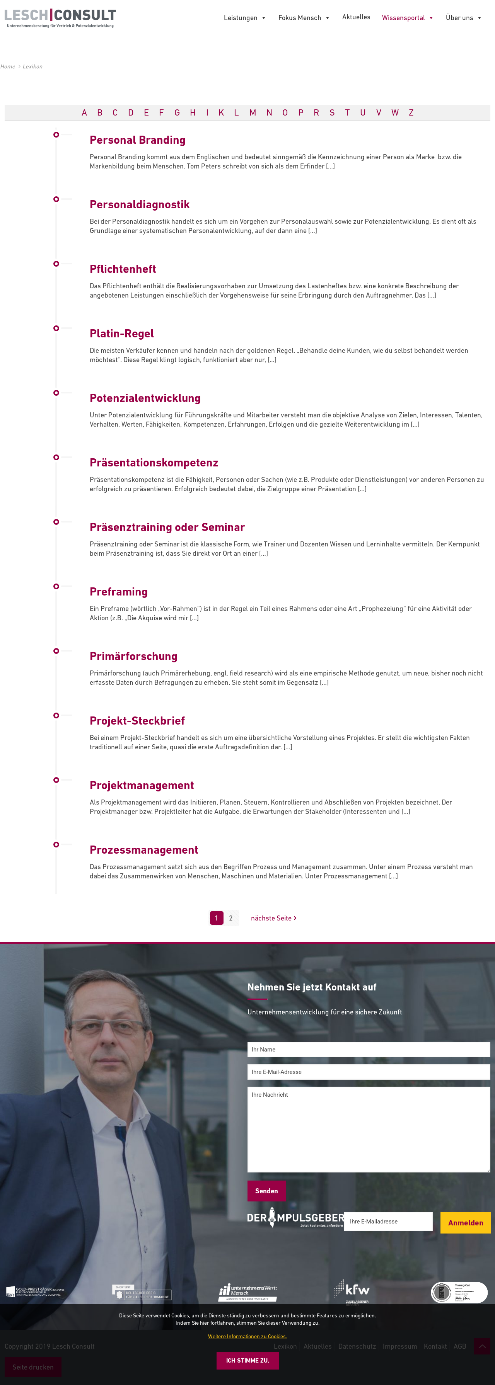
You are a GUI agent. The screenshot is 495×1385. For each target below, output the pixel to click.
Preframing (119, 591)
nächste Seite (275, 918)
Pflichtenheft (123, 269)
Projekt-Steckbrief (137, 720)
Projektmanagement (142, 785)
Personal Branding (138, 139)
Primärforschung (134, 656)
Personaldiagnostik (140, 204)
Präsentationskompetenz (154, 462)
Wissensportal (408, 18)
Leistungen (245, 18)
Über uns (464, 18)
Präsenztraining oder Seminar (167, 527)
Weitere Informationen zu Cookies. (247, 1336)
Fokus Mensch (304, 18)
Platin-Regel (122, 333)
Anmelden (465, 1222)
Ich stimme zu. (247, 1360)
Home (7, 66)
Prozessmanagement (144, 849)
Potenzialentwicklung (145, 398)
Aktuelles (356, 17)
